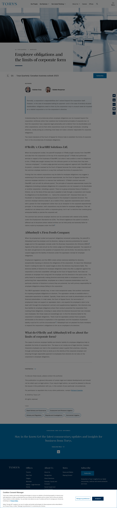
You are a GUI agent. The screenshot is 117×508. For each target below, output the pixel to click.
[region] (58, 499)
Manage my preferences (83, 498)
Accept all (98, 498)
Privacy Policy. (14, 501)
